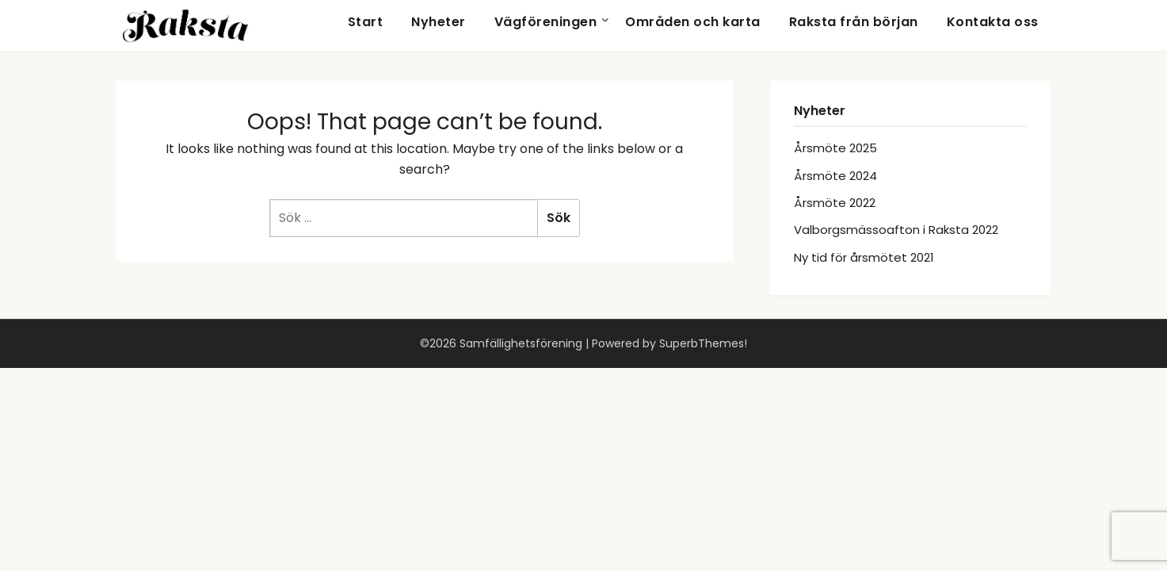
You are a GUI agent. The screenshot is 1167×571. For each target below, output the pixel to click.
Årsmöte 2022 (834, 202)
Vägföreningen (545, 22)
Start (365, 22)
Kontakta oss (993, 22)
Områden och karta (693, 22)
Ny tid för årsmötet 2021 (864, 257)
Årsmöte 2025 (835, 148)
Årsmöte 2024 (835, 175)
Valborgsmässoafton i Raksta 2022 (896, 229)
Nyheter (438, 22)
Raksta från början (853, 22)
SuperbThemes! (703, 343)
